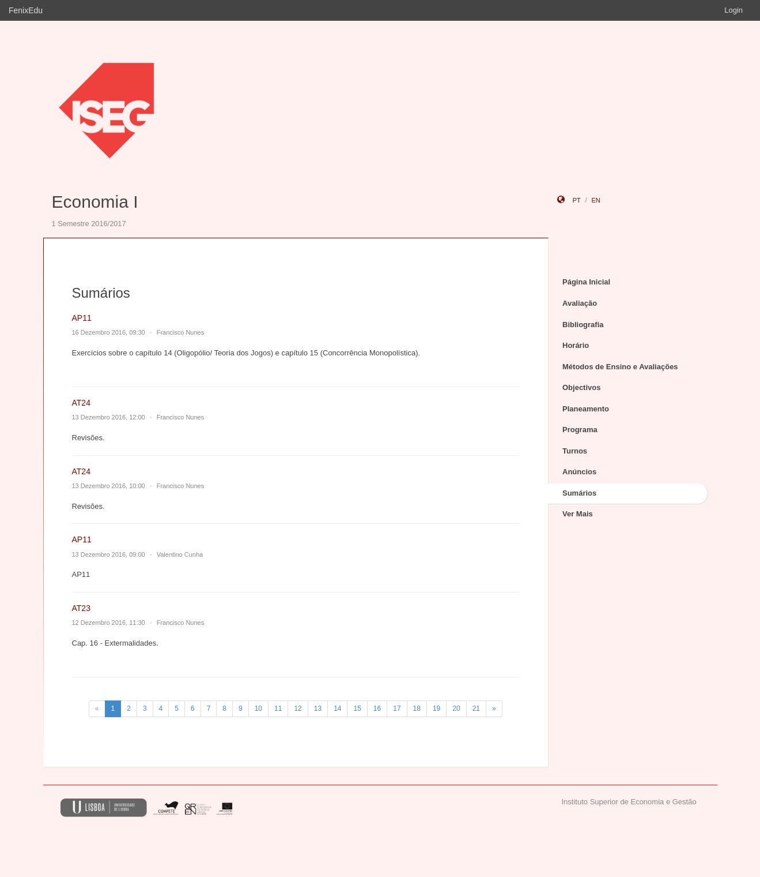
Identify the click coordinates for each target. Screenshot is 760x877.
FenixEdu (26, 10)
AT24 (81, 402)
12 (297, 708)
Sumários (579, 493)
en (595, 200)
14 (337, 708)
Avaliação (579, 303)
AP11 (82, 318)
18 (417, 708)
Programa (580, 429)
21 (476, 708)
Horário (575, 345)
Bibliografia (583, 324)
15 (357, 708)
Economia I (95, 201)
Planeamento (585, 408)
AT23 (81, 608)
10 (258, 708)
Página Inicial (586, 282)
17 (396, 708)
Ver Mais (577, 513)
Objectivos (581, 387)
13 (318, 708)
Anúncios (579, 471)
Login (733, 10)
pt (577, 200)
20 (456, 708)
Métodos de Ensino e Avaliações (620, 366)
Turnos (574, 451)
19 (436, 708)
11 (278, 708)
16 (377, 708)
